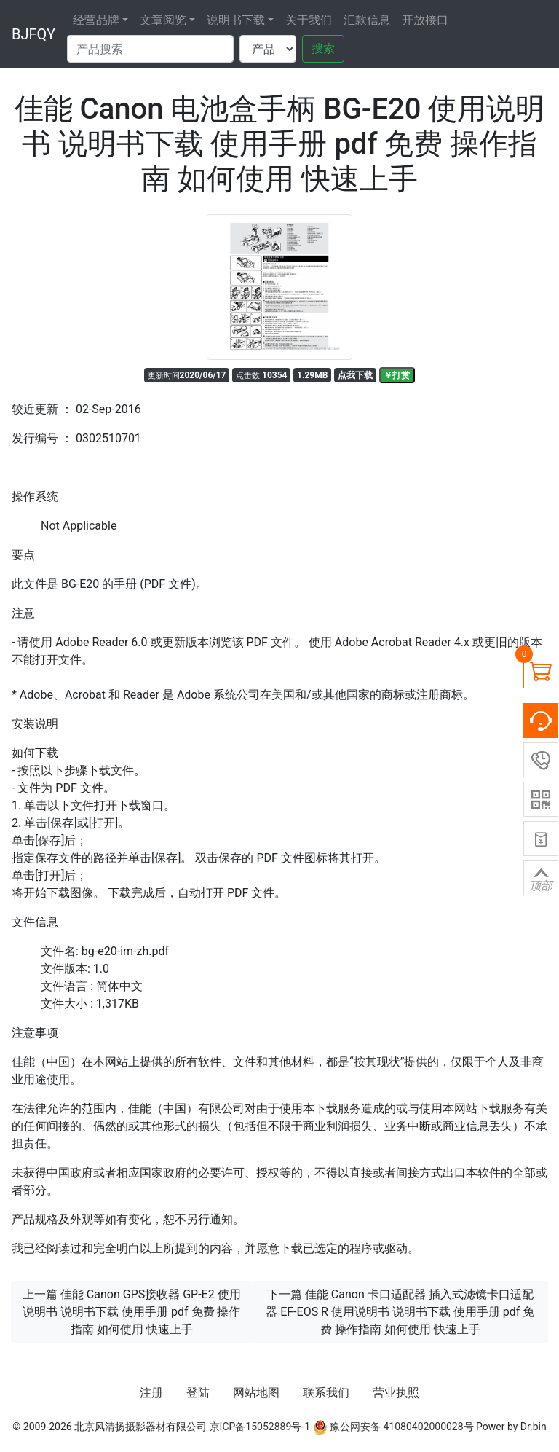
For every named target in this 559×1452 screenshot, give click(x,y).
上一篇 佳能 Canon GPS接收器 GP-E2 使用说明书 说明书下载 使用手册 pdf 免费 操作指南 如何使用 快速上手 (132, 1311)
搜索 (323, 48)
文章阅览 (163, 20)
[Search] (150, 49)
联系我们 (326, 1393)
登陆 (198, 1393)
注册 (151, 1393)
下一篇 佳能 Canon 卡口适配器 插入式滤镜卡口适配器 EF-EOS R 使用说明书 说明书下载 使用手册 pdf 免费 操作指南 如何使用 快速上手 (400, 1311)
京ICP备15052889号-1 (260, 1426)
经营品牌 (96, 20)
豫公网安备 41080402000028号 (393, 1426)
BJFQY (33, 34)
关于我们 (308, 20)
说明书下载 (236, 20)
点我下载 (355, 375)
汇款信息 (367, 20)
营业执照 (396, 1393)
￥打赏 (397, 375)
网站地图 (256, 1393)
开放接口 (425, 20)
